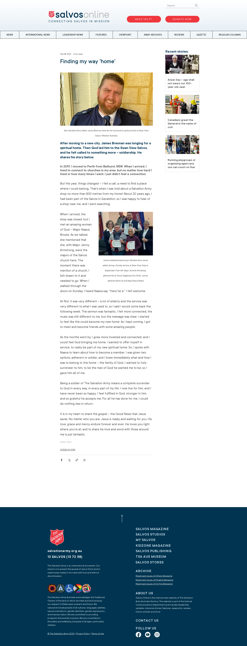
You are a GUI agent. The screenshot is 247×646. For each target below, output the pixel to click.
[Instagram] (157, 634)
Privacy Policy (83, 633)
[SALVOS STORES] (156, 562)
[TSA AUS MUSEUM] (156, 556)
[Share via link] (76, 460)
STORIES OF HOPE (67, 450)
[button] (229, 34)
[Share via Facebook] (61, 460)
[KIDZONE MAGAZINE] (156, 545)
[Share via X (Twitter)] (69, 460)
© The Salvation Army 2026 (61, 633)
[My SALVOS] (156, 540)
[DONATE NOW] (182, 19)
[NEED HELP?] (144, 19)
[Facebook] (138, 634)
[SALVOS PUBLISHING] (156, 551)
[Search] (178, 6)
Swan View (66, 442)
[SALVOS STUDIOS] (156, 534)
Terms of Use (97, 633)
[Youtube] (147, 634)
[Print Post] (84, 460)
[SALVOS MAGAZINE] (156, 529)
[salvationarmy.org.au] (68, 551)
